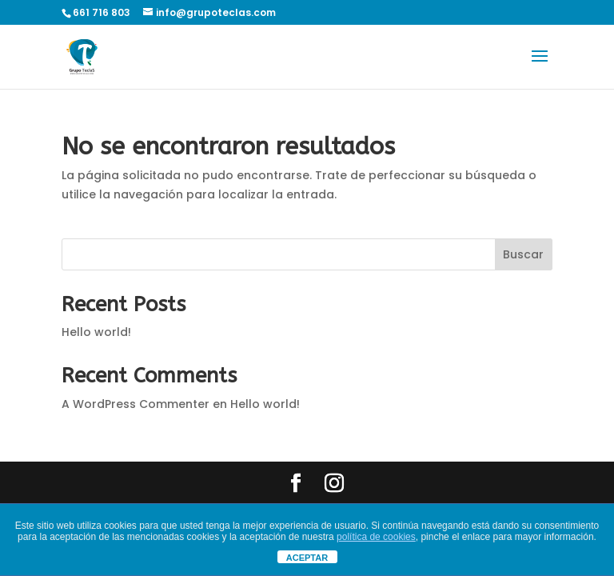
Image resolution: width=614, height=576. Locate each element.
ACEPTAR (307, 557)
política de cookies (376, 536)
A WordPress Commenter (135, 404)
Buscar (523, 254)
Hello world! (96, 332)
